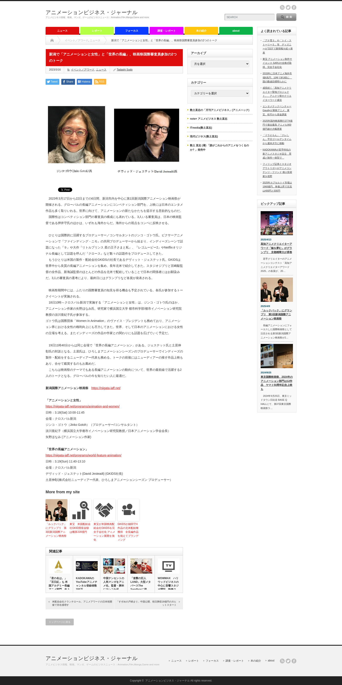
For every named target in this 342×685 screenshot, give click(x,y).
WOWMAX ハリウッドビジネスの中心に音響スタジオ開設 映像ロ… (168, 584)
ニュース (62, 30)
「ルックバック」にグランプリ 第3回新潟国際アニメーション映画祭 (56, 530)
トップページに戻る (59, 622)
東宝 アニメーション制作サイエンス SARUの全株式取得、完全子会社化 (277, 63)
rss (282, 7)
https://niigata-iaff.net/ (106, 388)
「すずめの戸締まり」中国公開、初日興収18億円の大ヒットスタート (146, 603)
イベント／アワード (76, 40)
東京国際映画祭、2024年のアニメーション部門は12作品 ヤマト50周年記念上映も (277, 383)
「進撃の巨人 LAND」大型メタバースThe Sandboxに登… (140, 584)
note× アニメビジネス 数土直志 (208, 118)
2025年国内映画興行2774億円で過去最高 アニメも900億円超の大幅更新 (277, 124)
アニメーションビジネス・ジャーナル (92, 12)
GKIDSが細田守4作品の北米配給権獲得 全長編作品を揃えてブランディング (128, 532)
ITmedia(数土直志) (201, 127)
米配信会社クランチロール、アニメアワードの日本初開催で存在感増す (82, 603)
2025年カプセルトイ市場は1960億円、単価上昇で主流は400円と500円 (277, 186)
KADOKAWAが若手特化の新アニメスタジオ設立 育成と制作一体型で (277, 153)
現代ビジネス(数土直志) (204, 136)
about (236, 30)
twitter (288, 7)
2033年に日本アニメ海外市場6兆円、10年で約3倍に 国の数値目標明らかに (277, 77)
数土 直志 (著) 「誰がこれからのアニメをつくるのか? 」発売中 (219, 147)
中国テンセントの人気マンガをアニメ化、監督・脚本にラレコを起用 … (113, 586)
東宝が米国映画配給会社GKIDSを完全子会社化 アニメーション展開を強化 (104, 532)
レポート (97, 30)
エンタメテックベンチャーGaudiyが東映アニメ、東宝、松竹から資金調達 (277, 110)
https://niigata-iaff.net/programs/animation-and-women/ (83, 406)
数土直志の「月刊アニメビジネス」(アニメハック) (219, 110)
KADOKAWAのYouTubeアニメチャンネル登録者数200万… (86, 584)
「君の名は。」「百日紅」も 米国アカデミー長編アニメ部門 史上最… (59, 586)
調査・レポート (166, 30)
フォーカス (131, 30)
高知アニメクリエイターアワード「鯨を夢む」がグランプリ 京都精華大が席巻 (276, 248)
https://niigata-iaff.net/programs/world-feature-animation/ (83, 455)
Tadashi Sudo (125, 69)
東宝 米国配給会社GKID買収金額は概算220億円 (80, 528)
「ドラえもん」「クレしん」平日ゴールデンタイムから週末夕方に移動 (277, 139)
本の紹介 (201, 30)
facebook (294, 7)
